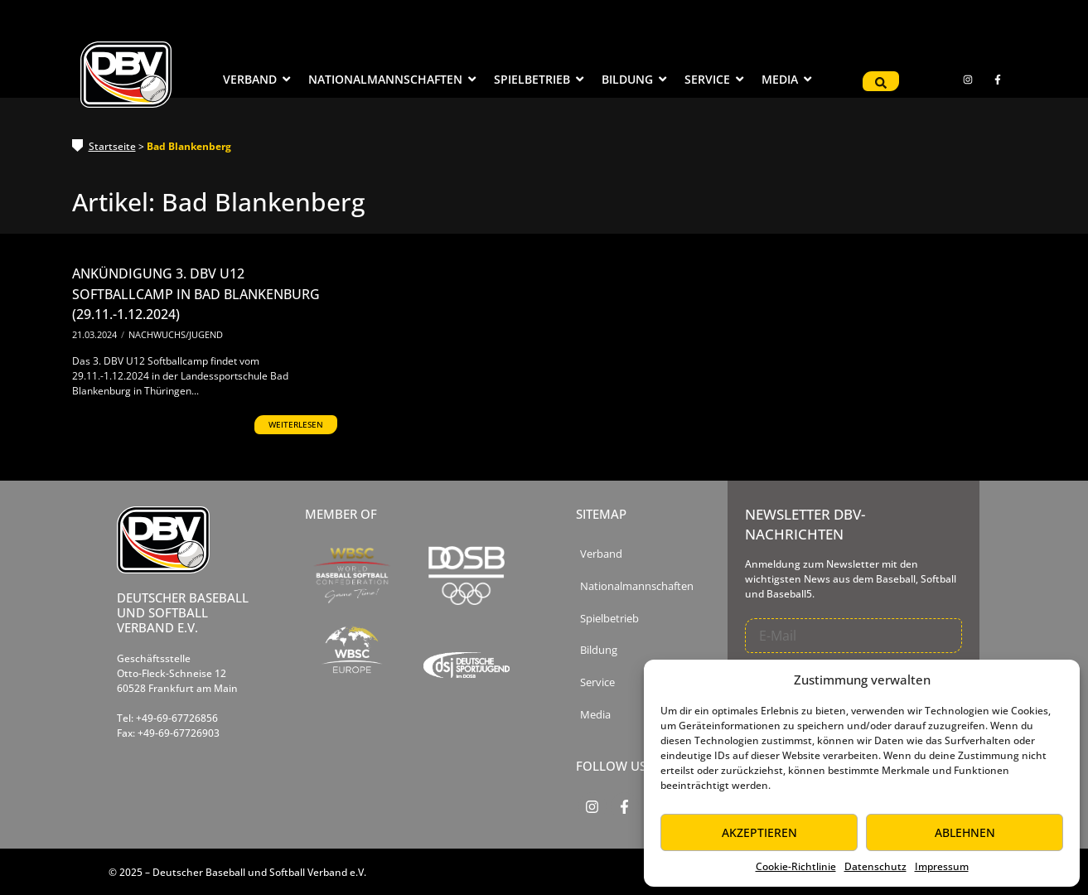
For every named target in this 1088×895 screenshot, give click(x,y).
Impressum (942, 866)
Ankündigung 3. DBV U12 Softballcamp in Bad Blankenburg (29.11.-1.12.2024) (196, 293)
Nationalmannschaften (637, 586)
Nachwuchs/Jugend (175, 333)
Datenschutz (875, 866)
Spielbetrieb (609, 619)
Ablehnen (965, 832)
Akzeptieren (759, 832)
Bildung (598, 650)
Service (597, 682)
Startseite (112, 146)
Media (595, 715)
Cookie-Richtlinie (796, 866)
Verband (601, 554)
